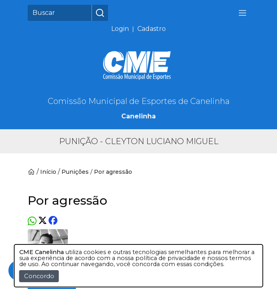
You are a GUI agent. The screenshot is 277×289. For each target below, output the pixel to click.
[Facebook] (53, 221)
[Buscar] (60, 13)
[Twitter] (43, 221)
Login (120, 29)
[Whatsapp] (32, 221)
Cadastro (151, 29)
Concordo (39, 276)
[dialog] (138, 265)
